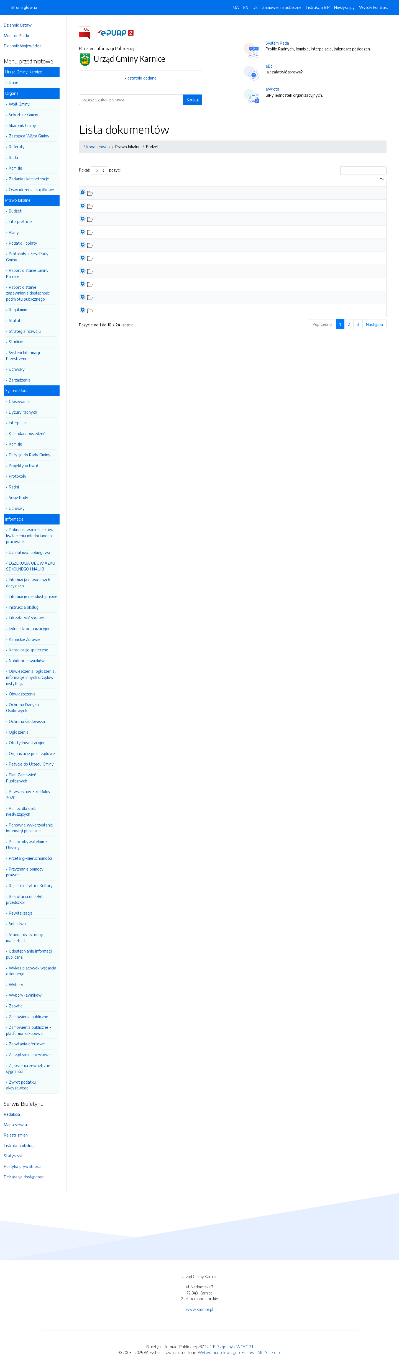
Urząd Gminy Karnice (26, 71)
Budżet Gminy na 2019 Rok (137, 303)
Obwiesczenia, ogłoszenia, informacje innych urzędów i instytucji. (33, 677)
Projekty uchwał (26, 465)
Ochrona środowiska (30, 721)
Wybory (19, 984)
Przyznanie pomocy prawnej (27, 871)
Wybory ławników (28, 994)
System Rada (19, 390)
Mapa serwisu (19, 1124)
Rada (16, 157)
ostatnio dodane (143, 77)
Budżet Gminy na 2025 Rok (137, 224)
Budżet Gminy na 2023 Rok (137, 250)
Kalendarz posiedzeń (30, 433)
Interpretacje (23, 221)
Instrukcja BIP (318, 7)
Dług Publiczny (126, 211)
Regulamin (21, 309)
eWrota (274, 88)
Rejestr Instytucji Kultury (33, 885)
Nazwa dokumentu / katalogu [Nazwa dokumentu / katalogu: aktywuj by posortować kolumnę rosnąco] (143, 185)
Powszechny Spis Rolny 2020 (31, 794)
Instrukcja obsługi (27, 607)
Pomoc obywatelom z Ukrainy (29, 844)
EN (245, 7)
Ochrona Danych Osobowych (25, 707)
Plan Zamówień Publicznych (24, 777)
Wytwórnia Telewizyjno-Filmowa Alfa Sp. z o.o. (239, 1352)
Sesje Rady (21, 497)
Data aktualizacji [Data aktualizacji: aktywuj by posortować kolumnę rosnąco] (300, 185)
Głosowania (22, 401)
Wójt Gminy (22, 103)
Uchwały (19, 369)
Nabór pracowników (29, 660)
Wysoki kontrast (373, 7)
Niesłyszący (344, 7)
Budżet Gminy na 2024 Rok (137, 237)
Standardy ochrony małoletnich (27, 937)
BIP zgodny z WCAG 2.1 (233, 1346)
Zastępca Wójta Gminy (32, 135)
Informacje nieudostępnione (36, 596)
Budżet (18, 210)
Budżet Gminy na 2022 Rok (137, 264)
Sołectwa (20, 923)
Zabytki (18, 1005)
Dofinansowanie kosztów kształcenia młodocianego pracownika (32, 535)
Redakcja (15, 1114)
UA (236, 7)
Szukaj (194, 100)
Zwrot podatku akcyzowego (24, 1085)
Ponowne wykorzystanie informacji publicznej (32, 827)
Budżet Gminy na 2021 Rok (137, 277)
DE (255, 7)
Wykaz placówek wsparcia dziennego (34, 970)
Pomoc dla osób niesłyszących (24, 811)
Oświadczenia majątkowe (34, 189)
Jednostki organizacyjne (32, 628)
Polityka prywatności (25, 1166)
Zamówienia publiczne (31, 1016)
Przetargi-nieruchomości (33, 858)
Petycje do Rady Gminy (32, 454)
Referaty (19, 146)
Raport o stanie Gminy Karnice (30, 273)
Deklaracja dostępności (27, 1176)
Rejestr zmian (18, 1134)
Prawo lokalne (20, 200)
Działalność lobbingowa (32, 552)
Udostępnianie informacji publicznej (32, 953)
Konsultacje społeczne (31, 649)
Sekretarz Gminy (26, 114)
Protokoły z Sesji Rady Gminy (30, 256)
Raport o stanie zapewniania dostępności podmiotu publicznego (31, 293)
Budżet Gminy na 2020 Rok (137, 290)
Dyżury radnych (26, 412)
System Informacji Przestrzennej (26, 355)
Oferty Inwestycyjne (30, 742)
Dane (16, 82)
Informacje (17, 518)
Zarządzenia (22, 379)
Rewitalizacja (23, 912)
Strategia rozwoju (28, 331)
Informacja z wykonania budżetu (142, 198)
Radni (17, 486)
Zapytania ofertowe (30, 1043)
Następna (375, 329)
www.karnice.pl (199, 1309)
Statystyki (16, 1155)
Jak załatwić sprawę (29, 617)
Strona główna (24, 7)
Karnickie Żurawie (27, 639)
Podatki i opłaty (26, 242)
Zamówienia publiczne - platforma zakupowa (31, 1030)
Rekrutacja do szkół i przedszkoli (28, 899)
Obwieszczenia (25, 693)
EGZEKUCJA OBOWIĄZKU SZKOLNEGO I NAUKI (33, 566)
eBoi (271, 65)
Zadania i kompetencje (32, 178)
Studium (19, 341)
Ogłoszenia (21, 732)
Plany (17, 232)
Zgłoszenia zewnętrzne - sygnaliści (32, 1068)
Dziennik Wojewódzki (25, 45)
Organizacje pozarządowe (35, 753)
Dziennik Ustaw (20, 24)
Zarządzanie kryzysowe (32, 1054)
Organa (14, 93)
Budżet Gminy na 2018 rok (136, 316)
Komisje (18, 167)
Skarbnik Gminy (25, 125)
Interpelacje (22, 422)
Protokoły (20, 476)
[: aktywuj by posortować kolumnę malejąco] (95, 185)
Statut (17, 320)
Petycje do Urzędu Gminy (34, 763)
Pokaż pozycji (101, 170)
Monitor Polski (19, 35)
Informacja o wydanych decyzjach (31, 582)
